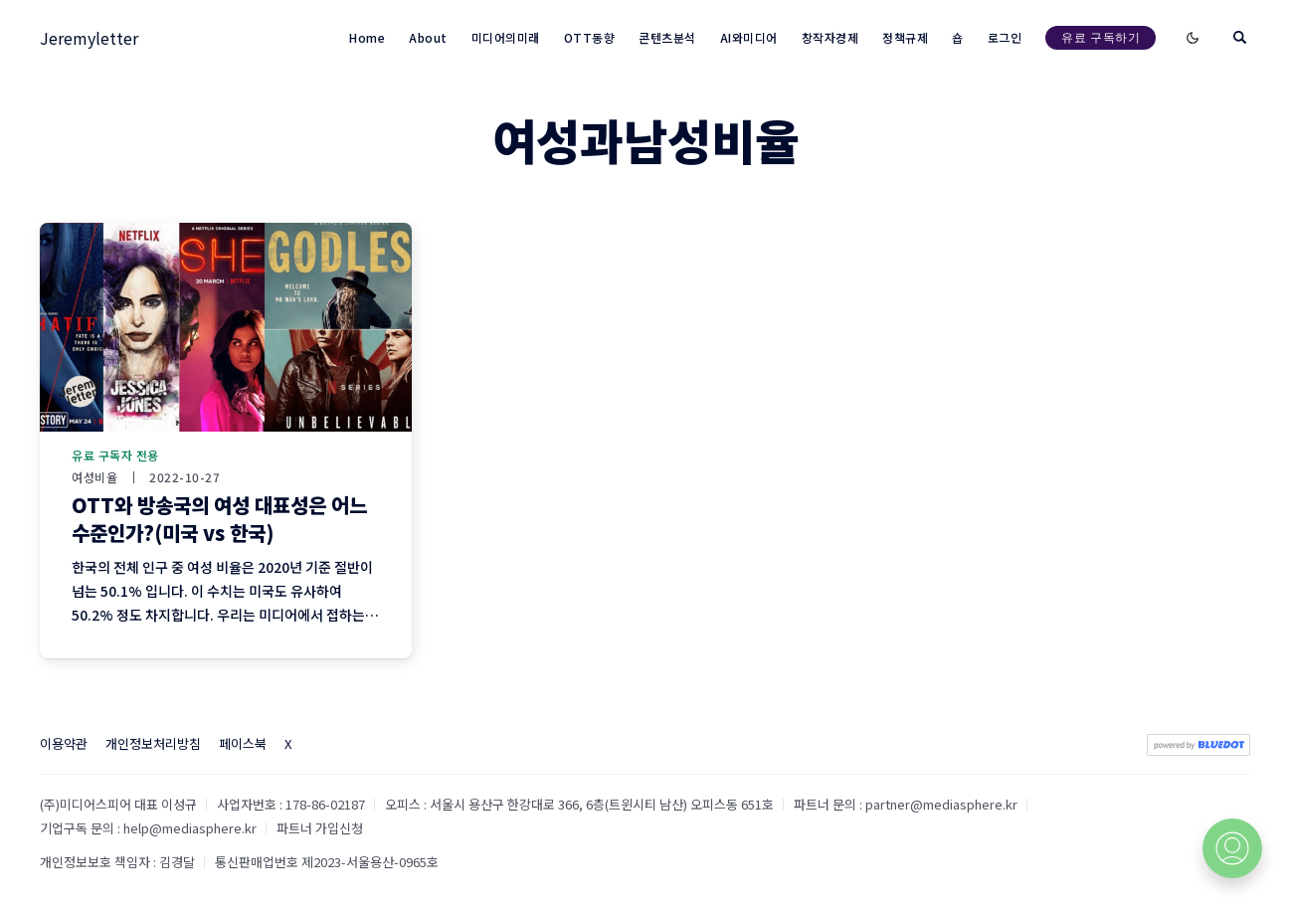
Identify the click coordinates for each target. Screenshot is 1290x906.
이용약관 (64, 743)
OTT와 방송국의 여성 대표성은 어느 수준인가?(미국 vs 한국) (219, 518)
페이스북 (243, 743)
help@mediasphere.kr (190, 827)
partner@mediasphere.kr (941, 804)
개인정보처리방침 (153, 743)
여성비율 (94, 477)
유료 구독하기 (1100, 37)
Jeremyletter (89, 38)
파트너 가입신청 (319, 827)
